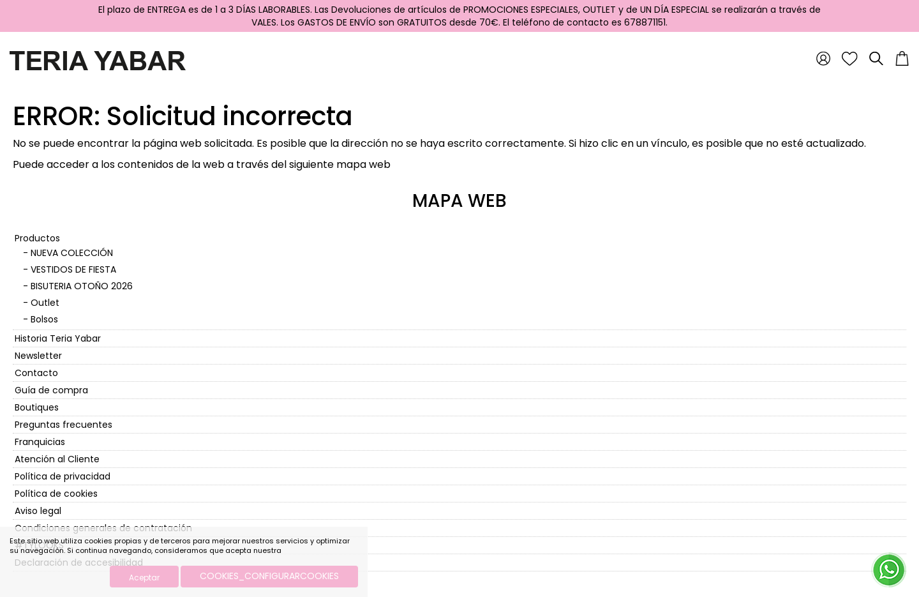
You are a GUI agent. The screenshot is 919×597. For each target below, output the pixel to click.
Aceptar (144, 577)
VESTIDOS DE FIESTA (73, 269)
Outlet (45, 302)
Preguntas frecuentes (63, 424)
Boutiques (37, 407)
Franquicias (40, 441)
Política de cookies (56, 493)
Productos (37, 238)
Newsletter (38, 355)
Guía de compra (51, 390)
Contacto (36, 373)
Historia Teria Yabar (58, 338)
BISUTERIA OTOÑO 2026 (82, 286)
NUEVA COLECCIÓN (72, 252)
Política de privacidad (62, 476)
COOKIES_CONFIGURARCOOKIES (269, 576)
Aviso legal (38, 510)
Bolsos (44, 319)
